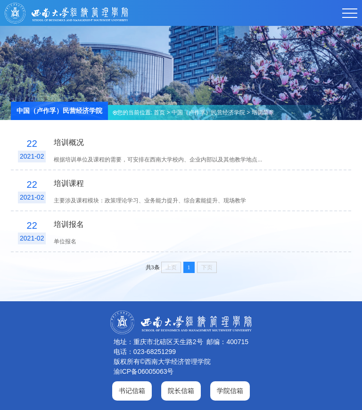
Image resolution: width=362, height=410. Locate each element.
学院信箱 (230, 390)
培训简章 (263, 112)
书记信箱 (132, 390)
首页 (159, 112)
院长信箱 (181, 390)
